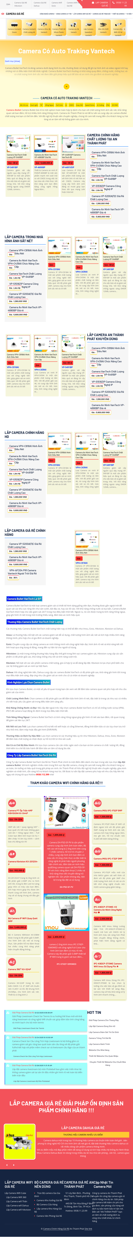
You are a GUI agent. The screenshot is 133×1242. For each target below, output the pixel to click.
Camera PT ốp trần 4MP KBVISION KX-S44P (20, 812)
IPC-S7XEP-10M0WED (66, 964)
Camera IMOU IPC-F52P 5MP (108, 810)
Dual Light (34, 105)
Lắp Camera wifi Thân (16, 1201)
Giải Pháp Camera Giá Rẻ (23, 1012)
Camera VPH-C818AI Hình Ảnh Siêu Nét (107, 154)
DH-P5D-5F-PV (66, 887)
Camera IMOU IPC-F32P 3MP (108, 858)
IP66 (107, 105)
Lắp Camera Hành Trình (99, 1044)
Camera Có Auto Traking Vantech (66, 98)
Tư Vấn (128, 14)
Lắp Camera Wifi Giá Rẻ (82, 14)
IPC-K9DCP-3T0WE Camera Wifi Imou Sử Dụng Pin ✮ (108, 965)
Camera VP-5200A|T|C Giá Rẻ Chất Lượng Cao (107, 199)
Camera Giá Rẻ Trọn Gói (101, 14)
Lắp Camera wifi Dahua (17, 1205)
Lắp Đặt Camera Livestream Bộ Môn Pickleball (31, 1081)
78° (41, 105)
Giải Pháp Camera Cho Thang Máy (104, 1020)
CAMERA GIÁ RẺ (12, 13)
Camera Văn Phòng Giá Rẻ (48, 1216)
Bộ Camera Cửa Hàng (45, 1204)
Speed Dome (90, 105)
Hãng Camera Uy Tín (63, 14)
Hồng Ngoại (49, 105)
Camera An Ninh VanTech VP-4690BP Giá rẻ (45, 155)
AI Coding (100, 105)
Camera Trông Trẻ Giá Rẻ (100, 1038)
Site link (88, 1228)
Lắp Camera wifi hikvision (18, 1209)
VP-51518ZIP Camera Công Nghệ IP (105, 188)
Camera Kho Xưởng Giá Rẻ (48, 1200)
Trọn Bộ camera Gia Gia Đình (47, 1195)
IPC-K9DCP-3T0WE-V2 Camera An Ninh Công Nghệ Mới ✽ (108, 909)
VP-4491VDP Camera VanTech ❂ (71, 155)
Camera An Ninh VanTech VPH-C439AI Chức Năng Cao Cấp (106, 166)
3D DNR (115, 105)
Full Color (59, 105)
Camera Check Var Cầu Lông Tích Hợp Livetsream (32, 1056)
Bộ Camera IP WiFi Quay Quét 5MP (22, 920)
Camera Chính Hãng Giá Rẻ (56, 1228)
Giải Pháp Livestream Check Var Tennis (28, 1028)
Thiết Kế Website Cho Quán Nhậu (103, 1056)
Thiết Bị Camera (118, 14)
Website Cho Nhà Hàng (99, 1050)
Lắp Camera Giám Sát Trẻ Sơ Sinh (104, 1032)
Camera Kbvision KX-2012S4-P (23, 863)
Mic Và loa (24, 105)
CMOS (71, 105)
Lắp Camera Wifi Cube (15, 1193)
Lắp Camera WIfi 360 (15, 1197)
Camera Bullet (13, 110)
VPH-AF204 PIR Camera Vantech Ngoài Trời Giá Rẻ (22, 574)
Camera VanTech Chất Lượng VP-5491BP (17, 155)
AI (66, 105)
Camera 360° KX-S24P (19, 969)
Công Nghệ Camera (47, 14)
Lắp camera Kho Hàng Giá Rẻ (48, 1210)
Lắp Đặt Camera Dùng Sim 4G (102, 1026)
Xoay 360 (79, 105)
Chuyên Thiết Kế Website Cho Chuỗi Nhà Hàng (108, 1063)
